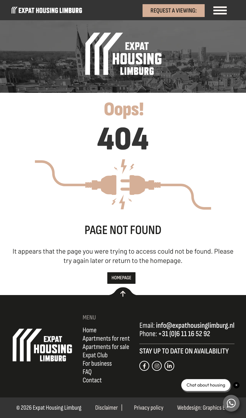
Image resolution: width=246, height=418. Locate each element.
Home (89, 330)
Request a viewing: (174, 10)
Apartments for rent (106, 339)
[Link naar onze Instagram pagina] (157, 366)
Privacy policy (148, 408)
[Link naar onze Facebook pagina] (144, 366)
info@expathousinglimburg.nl (195, 325)
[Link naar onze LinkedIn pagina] (169, 366)
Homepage (121, 278)
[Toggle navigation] (219, 10)
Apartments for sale (106, 347)
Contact (92, 380)
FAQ (87, 372)
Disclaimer (106, 408)
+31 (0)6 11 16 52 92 (184, 334)
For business (97, 364)
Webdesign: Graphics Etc (203, 408)
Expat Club (95, 355)
